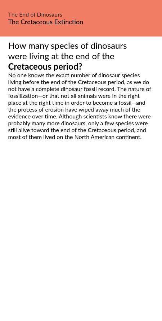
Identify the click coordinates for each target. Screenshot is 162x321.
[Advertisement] (81, 238)
